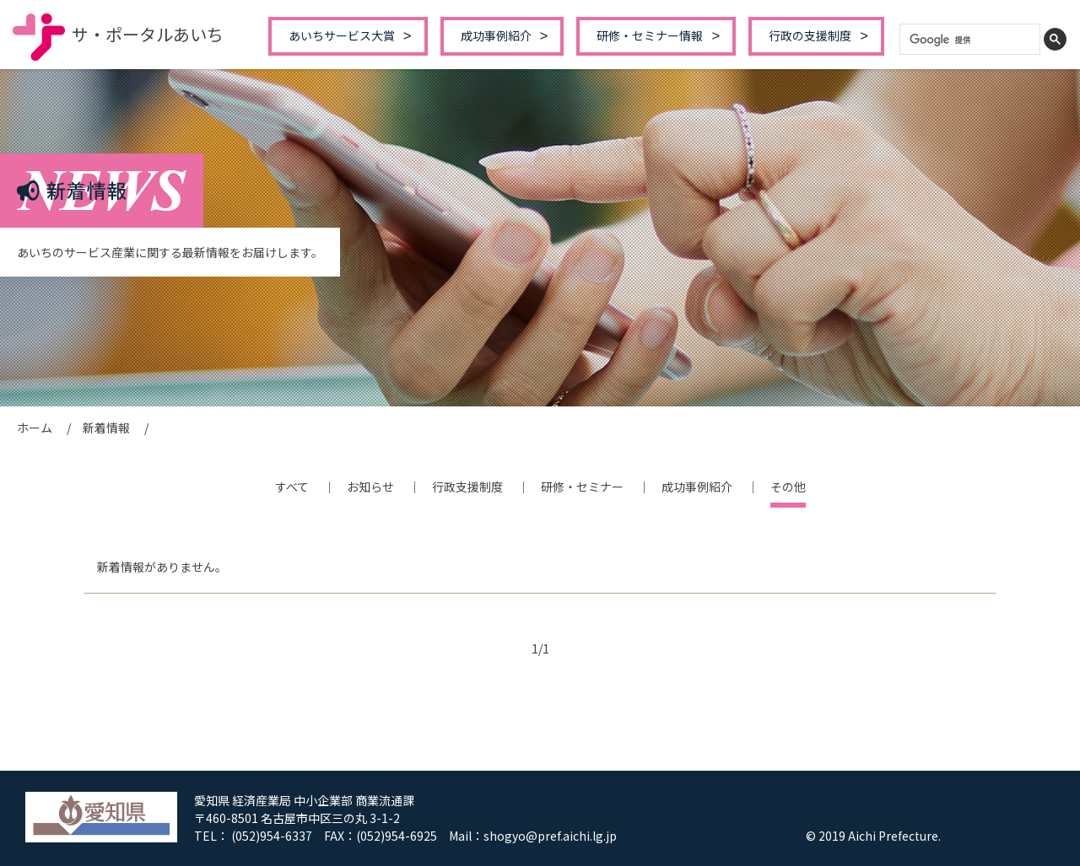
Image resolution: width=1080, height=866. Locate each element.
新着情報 (106, 427)
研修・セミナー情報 (650, 35)
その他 (788, 486)
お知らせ (370, 486)
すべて (292, 486)
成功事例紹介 (496, 35)
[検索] (970, 39)
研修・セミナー (582, 486)
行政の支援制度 (810, 35)
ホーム (34, 427)
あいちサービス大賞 (342, 35)
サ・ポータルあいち (118, 34)
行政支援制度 (467, 486)
